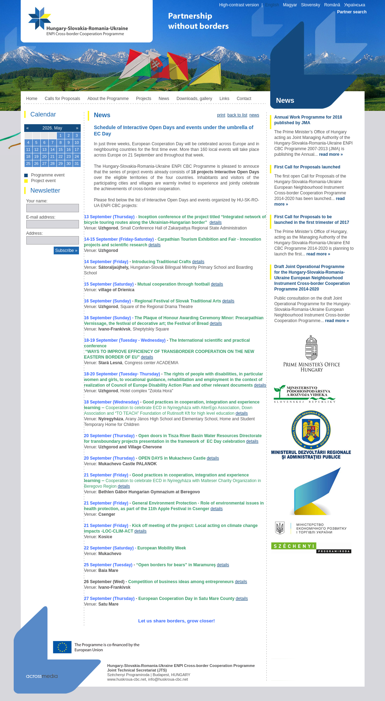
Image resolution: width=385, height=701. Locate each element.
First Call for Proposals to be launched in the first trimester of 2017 (311, 219)
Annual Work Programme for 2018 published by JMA (308, 120)
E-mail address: (40, 217)
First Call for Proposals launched (307, 167)
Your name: (37, 201)
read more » (331, 154)
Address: (34, 233)
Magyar (290, 4)
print (221, 115)
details (216, 222)
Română (332, 4)
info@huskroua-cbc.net (168, 679)
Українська (354, 4)
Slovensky (310, 4)
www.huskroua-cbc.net (126, 679)
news (254, 115)
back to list (237, 115)
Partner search (351, 11)
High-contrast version (239, 4)
